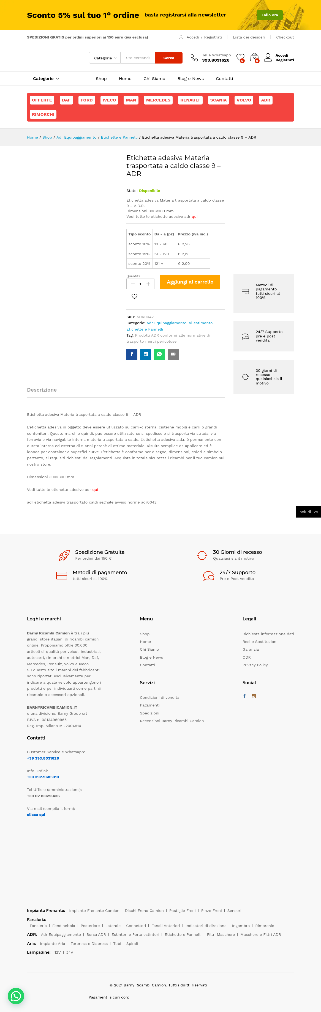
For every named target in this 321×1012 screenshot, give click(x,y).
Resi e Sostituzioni (260, 641)
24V (69, 952)
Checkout (285, 37)
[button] (16, 996)
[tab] (44, 392)
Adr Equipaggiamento (166, 323)
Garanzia (251, 649)
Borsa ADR (96, 934)
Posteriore (90, 925)
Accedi (193, 37)
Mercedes (158, 100)
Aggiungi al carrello (190, 282)
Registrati (213, 37)
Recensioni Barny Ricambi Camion (172, 721)
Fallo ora (270, 15)
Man (131, 100)
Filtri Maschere (221, 934)
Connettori (136, 925)
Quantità (133, 276)
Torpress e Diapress (89, 943)
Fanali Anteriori (165, 925)
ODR (247, 657)
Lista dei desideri (249, 37)
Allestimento (201, 323)
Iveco (109, 100)
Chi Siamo (154, 78)
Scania (218, 100)
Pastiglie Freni (182, 910)
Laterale (113, 925)
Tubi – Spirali (125, 943)
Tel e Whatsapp (216, 55)
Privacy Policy (255, 665)
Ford (87, 100)
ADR (265, 100)
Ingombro (241, 925)
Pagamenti (149, 705)
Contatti (224, 78)
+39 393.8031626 (43, 758)
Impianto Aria (52, 943)
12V (58, 952)
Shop (101, 78)
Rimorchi (43, 114)
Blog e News (190, 78)
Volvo (244, 100)
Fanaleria (38, 925)
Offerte (42, 100)
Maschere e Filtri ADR (260, 934)
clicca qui (36, 814)
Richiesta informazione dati (268, 634)
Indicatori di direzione (206, 925)
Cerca (168, 58)
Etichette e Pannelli (144, 329)
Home (125, 78)
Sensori (234, 910)
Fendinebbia (63, 925)
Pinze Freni (211, 910)
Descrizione (42, 389)
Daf (66, 100)
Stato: (132, 190)
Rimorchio (264, 925)
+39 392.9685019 (43, 777)
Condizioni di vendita (159, 697)
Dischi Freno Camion (144, 910)
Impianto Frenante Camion (94, 910)
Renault (190, 100)
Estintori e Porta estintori (135, 934)
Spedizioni (149, 713)
